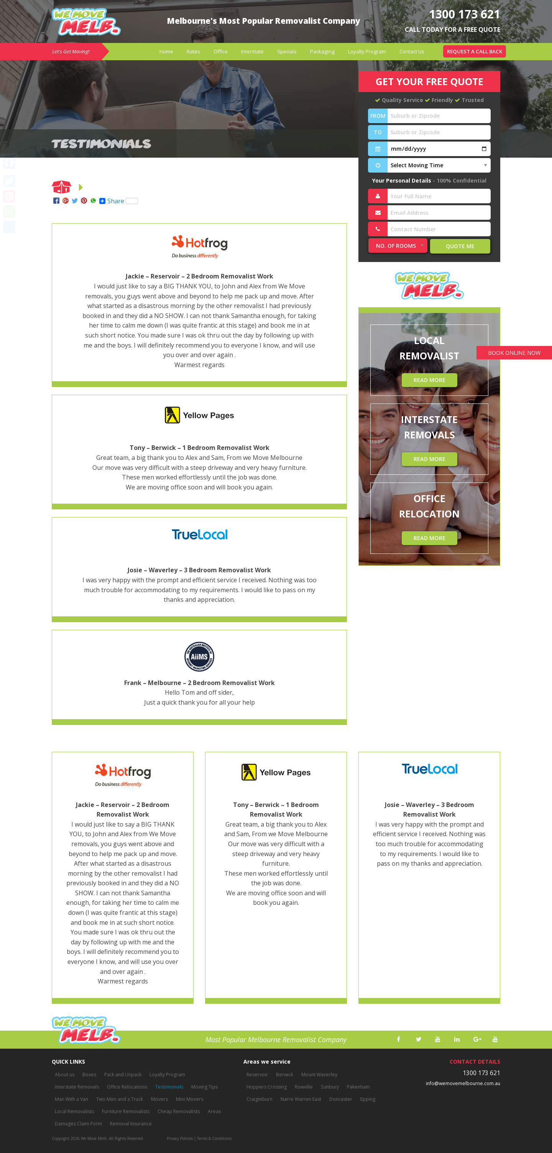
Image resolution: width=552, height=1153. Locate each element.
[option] (122, 881)
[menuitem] (166, 51)
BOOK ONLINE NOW (512, 353)
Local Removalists (74, 1112)
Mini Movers (187, 1099)
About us (64, 1075)
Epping (366, 1099)
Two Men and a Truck (119, 1099)
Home (166, 51)
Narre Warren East (300, 1099)
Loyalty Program (367, 51)
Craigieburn (259, 1099)
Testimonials (167, 1087)
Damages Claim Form (78, 1124)
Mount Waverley (317, 1075)
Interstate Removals (76, 1087)
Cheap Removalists (177, 1112)
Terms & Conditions (214, 1138)
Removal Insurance (130, 1124)
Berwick (283, 1075)
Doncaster (339, 1099)
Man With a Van (71, 1099)
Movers (158, 1099)
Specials (287, 51)
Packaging (322, 51)
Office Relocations (125, 1087)
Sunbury (329, 1087)
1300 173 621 (462, 14)
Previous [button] (40, 881)
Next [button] (512, 881)
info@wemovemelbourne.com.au (464, 1083)
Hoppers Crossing (266, 1087)
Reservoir (256, 1075)
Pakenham (357, 1087)
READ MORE (429, 379)
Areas (212, 1112)
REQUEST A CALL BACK (474, 51)
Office (221, 51)
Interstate (252, 51)
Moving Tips (202, 1087)
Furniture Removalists (125, 1112)
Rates (193, 51)
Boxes (89, 1075)
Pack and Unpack (122, 1075)
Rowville (303, 1087)
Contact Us (411, 51)
